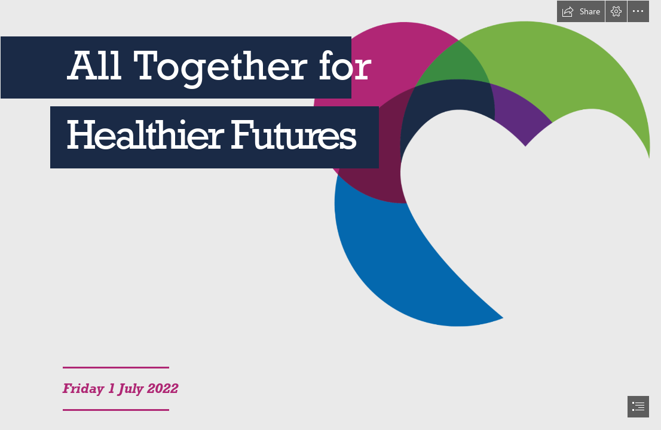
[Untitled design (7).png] (330, 169)
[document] (330, 215)
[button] (581, 11)
